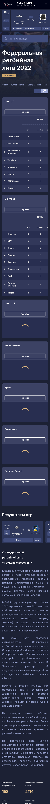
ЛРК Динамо (13, 181)
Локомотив (13, 269)
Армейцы (12, 167)
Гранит (10, 188)
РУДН (10, 276)
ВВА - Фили (13, 143)
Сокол (10, 248)
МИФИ (10, 293)
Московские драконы (13, 151)
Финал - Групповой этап (13, 85)
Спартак (11, 234)
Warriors (11, 160)
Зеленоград (13, 136)
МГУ (9, 241)
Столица (11, 262)
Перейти (25, 112)
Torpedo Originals (11, 284)
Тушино (11, 255)
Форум (10, 174)
